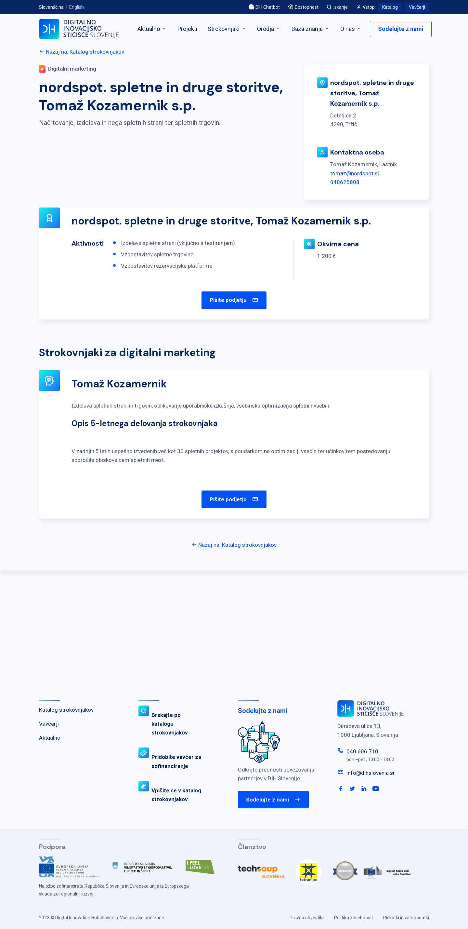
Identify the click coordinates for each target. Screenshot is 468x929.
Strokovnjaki (227, 28)
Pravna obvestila (307, 917)
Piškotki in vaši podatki (406, 917)
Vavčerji (417, 7)
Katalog (390, 7)
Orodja (269, 28)
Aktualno (152, 28)
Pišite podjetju (234, 300)
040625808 (344, 182)
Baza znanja (311, 28)
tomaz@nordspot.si (354, 173)
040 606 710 (362, 751)
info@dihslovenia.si (370, 773)
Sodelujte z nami (400, 28)
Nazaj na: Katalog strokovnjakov (81, 51)
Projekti (187, 28)
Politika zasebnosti (353, 917)
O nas (351, 28)
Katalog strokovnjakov (66, 710)
